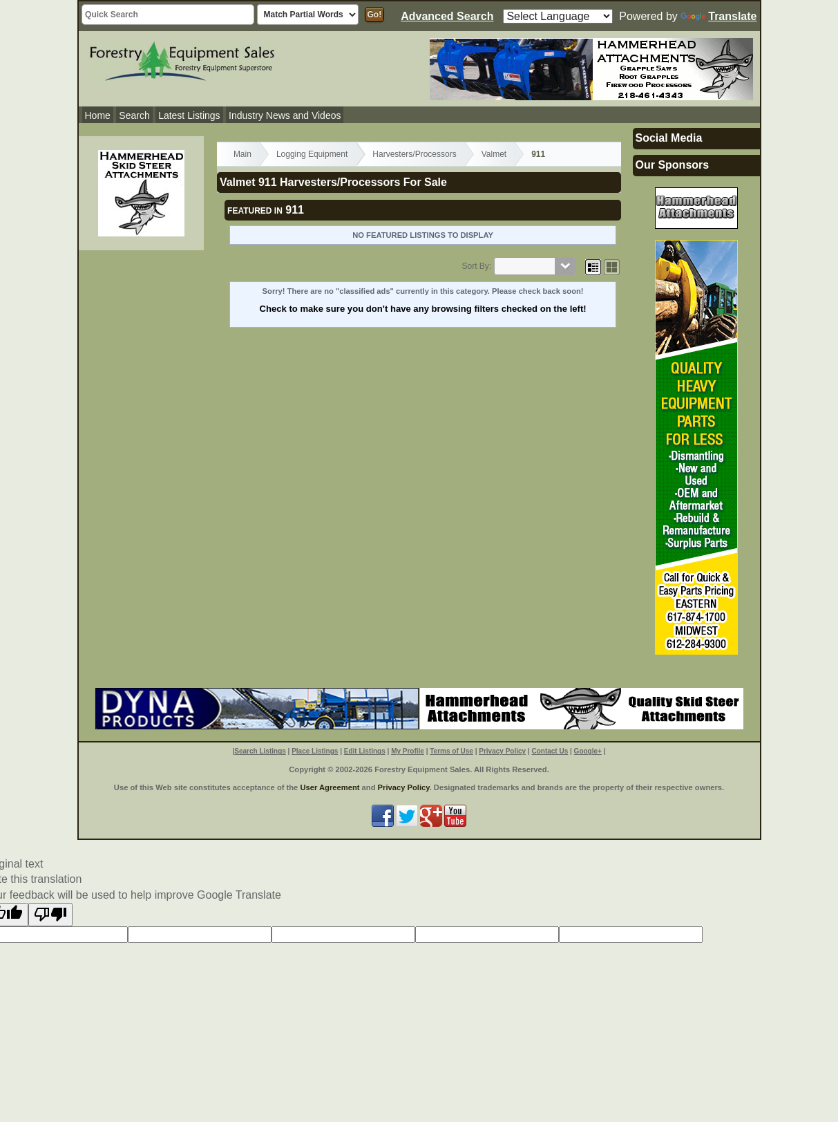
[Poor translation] (50, 914)
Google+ (588, 751)
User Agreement (329, 787)
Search (134, 115)
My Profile (407, 751)
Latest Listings (189, 115)
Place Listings (315, 751)
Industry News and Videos (285, 115)
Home (98, 115)
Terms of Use (451, 751)
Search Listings (259, 751)
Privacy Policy (502, 751)
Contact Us (549, 751)
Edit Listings (364, 751)
